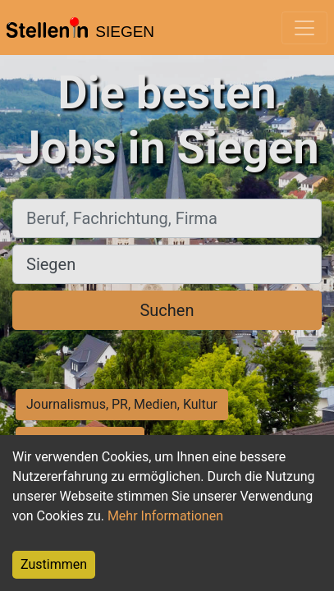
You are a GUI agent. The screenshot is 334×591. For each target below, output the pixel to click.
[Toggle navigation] (304, 27)
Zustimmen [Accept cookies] (54, 564)
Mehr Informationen (165, 516)
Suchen (167, 310)
